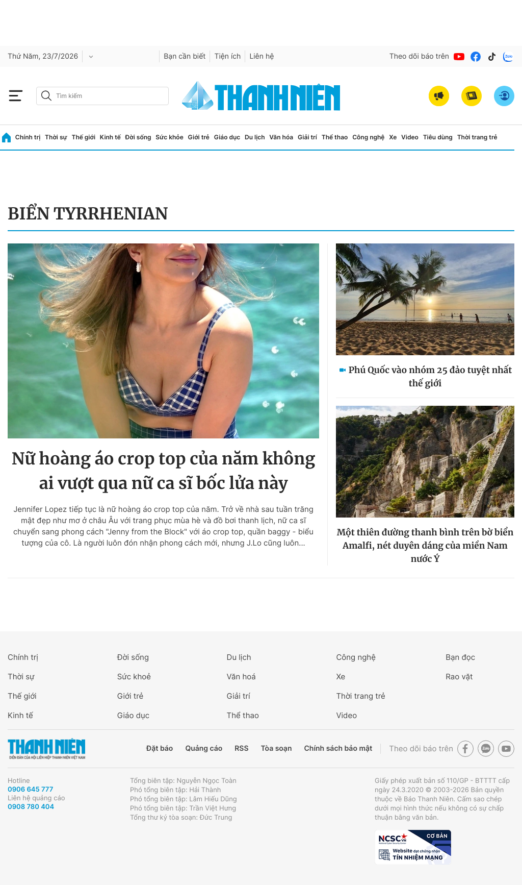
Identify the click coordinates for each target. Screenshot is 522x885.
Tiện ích (227, 56)
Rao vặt (459, 676)
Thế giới (83, 137)
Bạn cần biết (184, 56)
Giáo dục (227, 137)
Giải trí (307, 137)
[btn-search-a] (46, 95)
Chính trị (28, 137)
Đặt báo (159, 748)
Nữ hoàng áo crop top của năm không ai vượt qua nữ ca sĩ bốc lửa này (163, 471)
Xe (393, 137)
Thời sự (56, 137)
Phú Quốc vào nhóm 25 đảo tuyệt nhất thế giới (430, 376)
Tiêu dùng (438, 137)
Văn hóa (281, 137)
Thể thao (335, 137)
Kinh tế (110, 137)
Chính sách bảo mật (338, 748)
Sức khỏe (169, 137)
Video (410, 137)
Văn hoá (241, 676)
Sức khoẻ (134, 676)
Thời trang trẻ (477, 137)
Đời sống (138, 137)
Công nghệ (368, 137)
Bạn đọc (460, 657)
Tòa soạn (276, 748)
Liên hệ (261, 56)
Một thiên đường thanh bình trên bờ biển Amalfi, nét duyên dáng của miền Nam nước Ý (425, 545)
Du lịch (255, 137)
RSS (241, 748)
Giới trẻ (199, 137)
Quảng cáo (203, 748)
